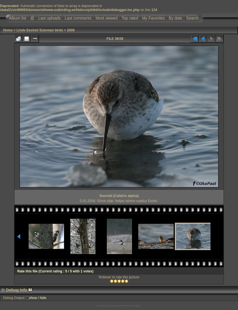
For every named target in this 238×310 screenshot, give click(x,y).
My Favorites (153, 18)
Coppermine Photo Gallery (126, 305)
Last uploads (49, 18)
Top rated (130, 18)
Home (7, 30)
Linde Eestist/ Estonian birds (39, 30)
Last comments (78, 18)
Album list (17, 18)
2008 (71, 30)
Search (192, 18)
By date (175, 18)
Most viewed (106, 18)
